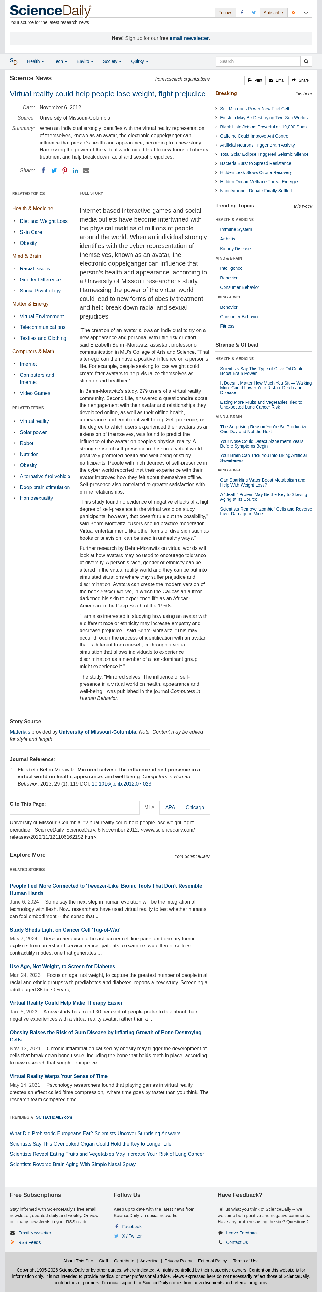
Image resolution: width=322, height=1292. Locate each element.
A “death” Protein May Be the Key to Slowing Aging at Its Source (263, 497)
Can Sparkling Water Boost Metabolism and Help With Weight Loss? (262, 482)
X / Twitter (132, 1235)
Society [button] (112, 61)
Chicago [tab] (195, 807)
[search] (306, 61)
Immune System (236, 229)
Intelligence (231, 268)
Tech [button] (60, 61)
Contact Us (237, 1242)
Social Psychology (40, 290)
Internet (28, 364)
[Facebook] (43, 170)
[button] (255, 80)
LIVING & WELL (229, 297)
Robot (26, 443)
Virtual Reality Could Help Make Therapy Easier (66, 1003)
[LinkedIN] (75, 170)
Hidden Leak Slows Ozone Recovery (256, 172)
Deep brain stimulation (45, 487)
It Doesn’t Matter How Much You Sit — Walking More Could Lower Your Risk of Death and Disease (266, 388)
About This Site (78, 1260)
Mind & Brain (26, 256)
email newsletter (189, 38)
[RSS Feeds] (293, 12)
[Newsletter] (306, 12)
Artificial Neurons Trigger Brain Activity (257, 145)
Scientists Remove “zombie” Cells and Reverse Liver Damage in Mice (266, 511)
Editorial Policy (212, 1260)
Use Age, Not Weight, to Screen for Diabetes (62, 966)
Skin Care (31, 232)
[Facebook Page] (242, 12)
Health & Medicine (32, 208)
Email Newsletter (34, 1232)
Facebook (132, 1226)
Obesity (28, 243)
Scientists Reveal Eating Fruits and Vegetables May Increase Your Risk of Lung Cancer (107, 1154)
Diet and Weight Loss (44, 221)
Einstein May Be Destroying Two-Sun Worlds (264, 117)
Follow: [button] (225, 12)
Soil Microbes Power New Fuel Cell (254, 108)
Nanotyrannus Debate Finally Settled (256, 190)
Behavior (228, 277)
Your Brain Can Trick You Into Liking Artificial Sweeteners (263, 458)
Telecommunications (42, 327)
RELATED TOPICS (28, 193)
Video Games (35, 393)
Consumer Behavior (239, 287)
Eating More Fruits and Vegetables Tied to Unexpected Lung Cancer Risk (261, 404)
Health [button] (35, 61)
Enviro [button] (85, 61)
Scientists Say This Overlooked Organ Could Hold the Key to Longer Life (91, 1144)
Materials (20, 732)
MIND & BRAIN (228, 258)
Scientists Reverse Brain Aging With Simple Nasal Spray (73, 1164)
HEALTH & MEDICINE (234, 219)
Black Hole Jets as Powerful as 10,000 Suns (263, 126)
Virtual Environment (42, 316)
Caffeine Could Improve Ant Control (254, 135)
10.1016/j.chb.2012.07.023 (122, 784)
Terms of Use (245, 1260)
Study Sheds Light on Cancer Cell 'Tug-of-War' (65, 930)
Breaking (226, 93)
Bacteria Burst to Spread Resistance (255, 163)
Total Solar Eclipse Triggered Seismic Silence (264, 154)
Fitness (227, 326)
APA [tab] (170, 807)
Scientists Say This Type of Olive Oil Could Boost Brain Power (261, 371)
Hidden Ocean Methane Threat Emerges (259, 181)
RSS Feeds (29, 1242)
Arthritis (227, 238)
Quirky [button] (139, 61)
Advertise (149, 1260)
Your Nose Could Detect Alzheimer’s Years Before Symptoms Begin (261, 444)
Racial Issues (35, 268)
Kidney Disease (235, 248)
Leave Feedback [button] (242, 1232)
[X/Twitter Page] (254, 12)
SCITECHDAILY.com (54, 1117)
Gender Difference (40, 279)
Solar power (33, 432)
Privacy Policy (178, 1260)
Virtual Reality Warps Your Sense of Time (59, 1076)
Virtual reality (34, 421)
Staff (103, 1260)
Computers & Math (33, 351)
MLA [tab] (149, 807)
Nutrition (29, 454)
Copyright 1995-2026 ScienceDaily (51, 1269)
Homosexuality (36, 498)
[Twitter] (54, 170)
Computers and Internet (37, 378)
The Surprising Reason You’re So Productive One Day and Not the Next (263, 429)
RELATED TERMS (28, 408)
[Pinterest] (65, 170)
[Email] (86, 170)
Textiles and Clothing (43, 338)
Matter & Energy (30, 304)
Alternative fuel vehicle (45, 476)
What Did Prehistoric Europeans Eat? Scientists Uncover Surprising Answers (95, 1133)
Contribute (124, 1260)
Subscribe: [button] (274, 12)
